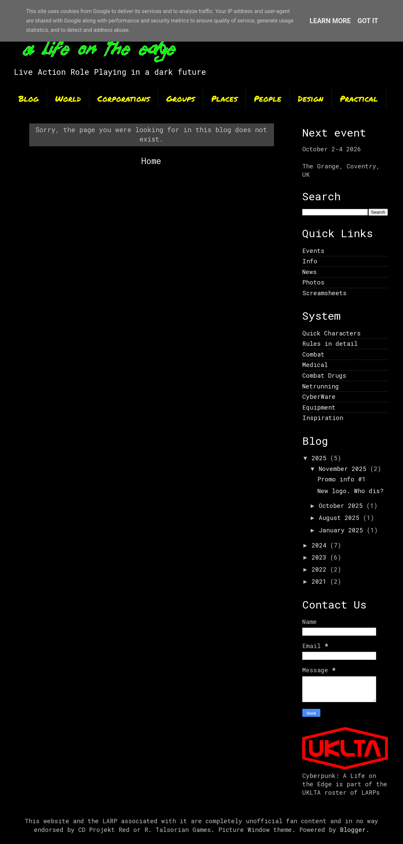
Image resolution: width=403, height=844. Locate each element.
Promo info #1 (341, 479)
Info (309, 261)
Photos (313, 282)
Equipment (318, 407)
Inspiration (322, 418)
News (309, 272)
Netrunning (320, 386)
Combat (313, 354)
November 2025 (344, 469)
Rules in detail (330, 343)
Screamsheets (324, 293)
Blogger (353, 830)
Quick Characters (331, 333)
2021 (321, 581)
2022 (321, 569)
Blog (28, 98)
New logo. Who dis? (350, 491)
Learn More (330, 21)
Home (151, 160)
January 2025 (343, 530)
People (267, 98)
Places (224, 98)
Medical (315, 365)
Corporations (123, 98)
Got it (368, 21)
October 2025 (342, 506)
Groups (180, 98)
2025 (321, 458)
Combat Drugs (324, 375)
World (68, 98)
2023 (321, 557)
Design (310, 98)
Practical (359, 98)
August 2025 (341, 518)
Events (313, 251)
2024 (321, 545)
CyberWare (318, 396)
